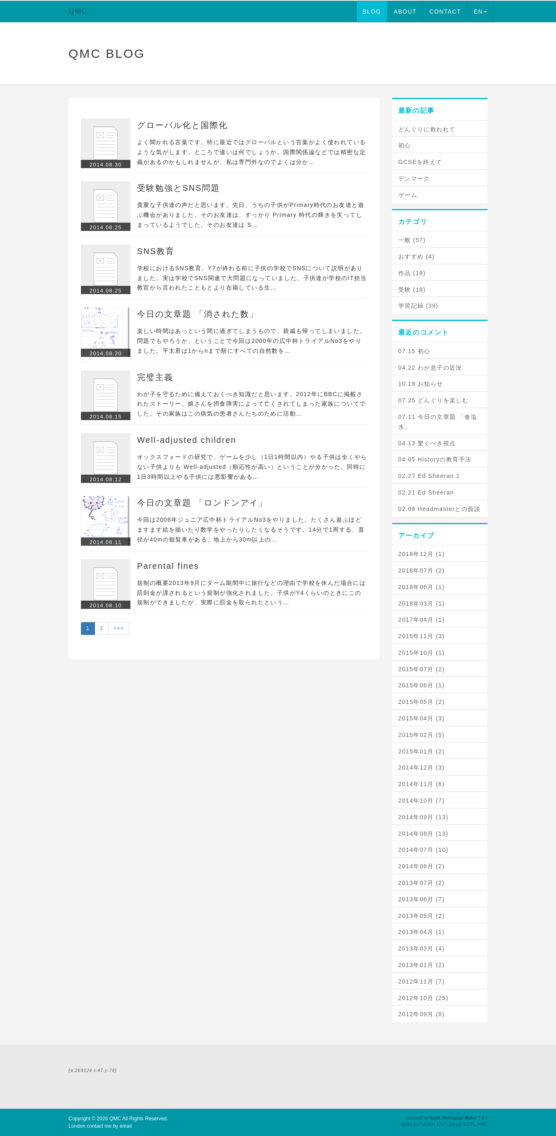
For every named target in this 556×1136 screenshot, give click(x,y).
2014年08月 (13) (423, 833)
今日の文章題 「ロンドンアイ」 (202, 502)
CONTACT (445, 11)
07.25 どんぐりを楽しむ (433, 400)
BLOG (372, 11)
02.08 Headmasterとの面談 (439, 509)
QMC (78, 11)
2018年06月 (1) (421, 587)
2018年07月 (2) (421, 570)
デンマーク (414, 178)
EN (480, 11)
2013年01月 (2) (421, 965)
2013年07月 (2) (421, 882)
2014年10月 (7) (421, 800)
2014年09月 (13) (423, 817)
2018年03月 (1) (421, 603)
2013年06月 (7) (421, 899)
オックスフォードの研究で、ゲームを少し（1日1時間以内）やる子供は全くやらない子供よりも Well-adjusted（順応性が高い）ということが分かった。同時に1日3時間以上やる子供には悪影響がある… (252, 467)
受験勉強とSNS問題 (178, 188)
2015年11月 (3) (421, 636)
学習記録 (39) (418, 305)
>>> (119, 628)
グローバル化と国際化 (182, 125)
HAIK (482, 1124)
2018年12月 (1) (421, 554)
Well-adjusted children (186, 439)
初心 (404, 145)
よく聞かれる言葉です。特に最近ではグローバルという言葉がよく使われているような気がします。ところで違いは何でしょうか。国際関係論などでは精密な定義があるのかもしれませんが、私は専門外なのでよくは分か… (251, 152)
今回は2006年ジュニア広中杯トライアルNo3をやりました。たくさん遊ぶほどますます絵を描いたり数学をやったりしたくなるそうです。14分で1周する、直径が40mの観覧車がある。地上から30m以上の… (250, 529)
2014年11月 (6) (421, 784)
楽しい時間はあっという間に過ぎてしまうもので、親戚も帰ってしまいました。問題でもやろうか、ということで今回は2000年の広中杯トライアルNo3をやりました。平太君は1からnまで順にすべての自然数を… (251, 341)
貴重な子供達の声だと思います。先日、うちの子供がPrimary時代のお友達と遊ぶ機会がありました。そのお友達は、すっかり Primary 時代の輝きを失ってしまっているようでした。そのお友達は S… (250, 215)
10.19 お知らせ (420, 383)
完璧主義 (155, 377)
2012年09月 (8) (421, 1014)
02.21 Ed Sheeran (426, 492)
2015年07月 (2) (421, 669)
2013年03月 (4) (421, 948)
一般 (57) (412, 240)
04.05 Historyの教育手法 (435, 459)
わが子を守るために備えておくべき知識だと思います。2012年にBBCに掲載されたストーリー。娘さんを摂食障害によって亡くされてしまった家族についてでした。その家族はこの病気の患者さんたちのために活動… (251, 404)
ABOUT (405, 11)
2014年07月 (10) (423, 849)
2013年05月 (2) (421, 916)
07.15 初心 (414, 351)
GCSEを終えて (420, 162)
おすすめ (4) (416, 256)
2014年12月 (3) (421, 767)
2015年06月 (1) (421, 685)
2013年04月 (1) (421, 932)
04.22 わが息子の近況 (430, 367)
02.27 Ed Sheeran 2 (429, 476)
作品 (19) (412, 273)
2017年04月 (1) (421, 619)
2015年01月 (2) (421, 751)
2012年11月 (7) (421, 981)
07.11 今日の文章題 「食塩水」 (437, 422)
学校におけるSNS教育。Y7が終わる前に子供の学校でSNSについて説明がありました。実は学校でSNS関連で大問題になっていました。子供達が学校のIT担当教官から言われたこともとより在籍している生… (252, 278)
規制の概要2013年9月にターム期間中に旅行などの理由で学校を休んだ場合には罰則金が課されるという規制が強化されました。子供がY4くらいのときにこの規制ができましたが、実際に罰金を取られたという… (251, 593)
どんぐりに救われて (427, 129)
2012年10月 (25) (423, 998)
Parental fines (168, 565)
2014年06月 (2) (421, 866)
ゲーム (407, 195)
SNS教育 (156, 251)
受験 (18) (412, 289)
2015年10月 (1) (421, 652)
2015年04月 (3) (421, 718)
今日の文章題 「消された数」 (197, 313)
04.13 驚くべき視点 (427, 443)
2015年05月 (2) (421, 702)
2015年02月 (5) (421, 735)
